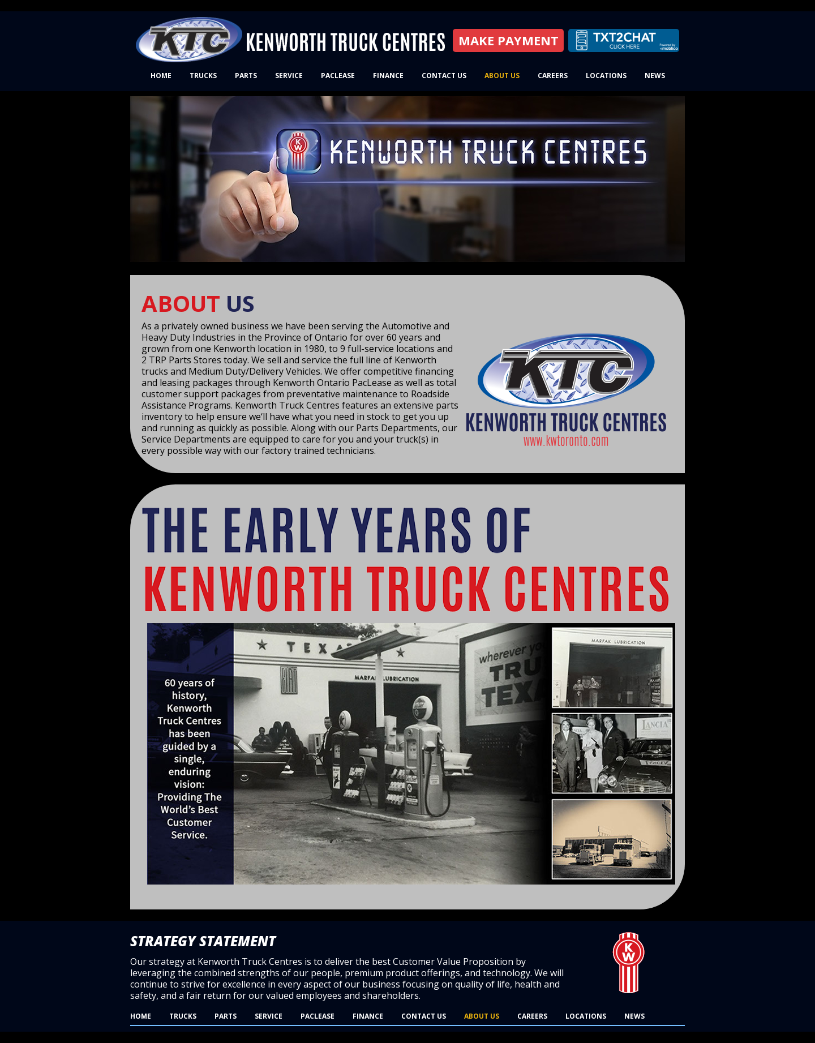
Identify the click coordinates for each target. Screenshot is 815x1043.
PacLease (338, 75)
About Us (502, 75)
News (655, 75)
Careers (553, 75)
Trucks (203, 75)
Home (161, 75)
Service (289, 75)
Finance (388, 75)
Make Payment (508, 40)
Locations (606, 75)
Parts (246, 75)
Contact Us (444, 75)
